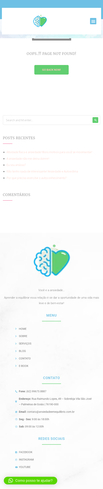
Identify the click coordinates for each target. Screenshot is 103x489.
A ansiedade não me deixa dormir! (28, 158)
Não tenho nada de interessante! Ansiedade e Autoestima (42, 171)
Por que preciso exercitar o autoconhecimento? (37, 178)
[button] (93, 21)
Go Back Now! (51, 69)
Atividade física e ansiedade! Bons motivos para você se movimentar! (49, 152)
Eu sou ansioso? (16, 165)
